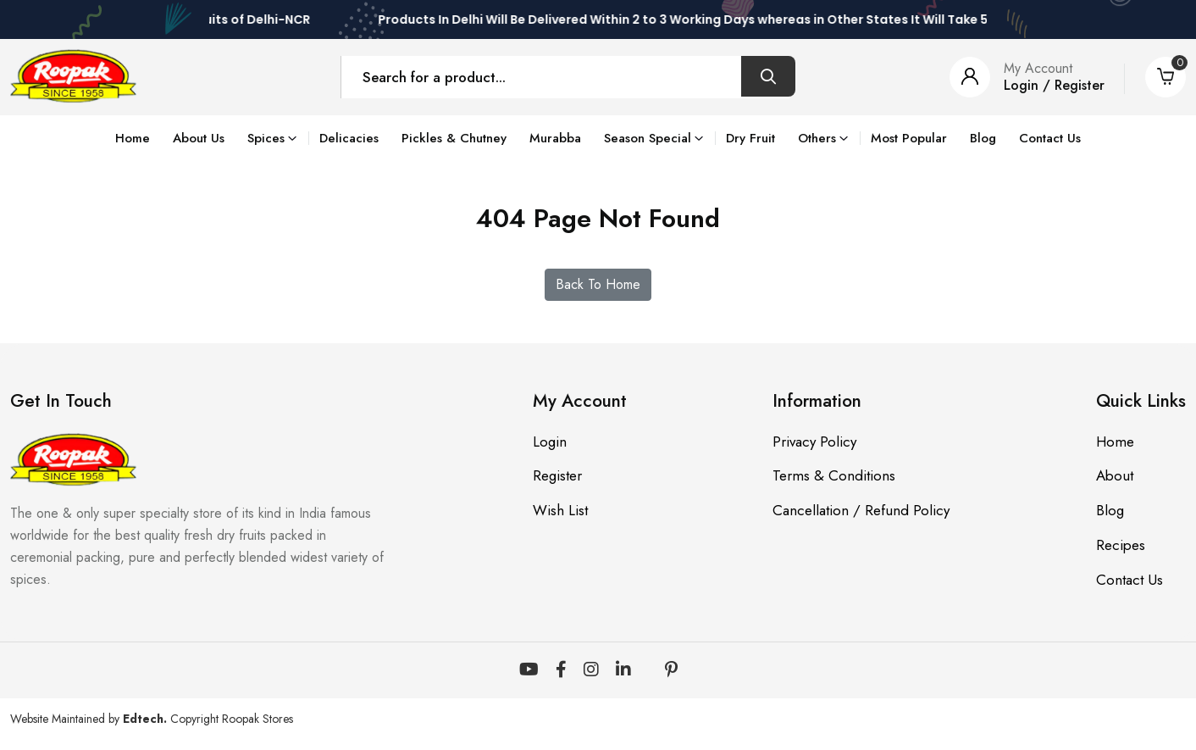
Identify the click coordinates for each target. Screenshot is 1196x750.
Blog (983, 138)
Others (817, 138)
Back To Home (598, 284)
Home (132, 138)
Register (557, 476)
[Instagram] (591, 670)
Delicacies (349, 138)
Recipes (1120, 546)
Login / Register (1054, 85)
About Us (198, 138)
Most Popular (909, 138)
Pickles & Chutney (454, 138)
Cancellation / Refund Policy (861, 511)
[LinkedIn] (623, 670)
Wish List (560, 511)
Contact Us (1050, 138)
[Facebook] (561, 670)
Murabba (555, 138)
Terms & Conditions (833, 476)
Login (550, 441)
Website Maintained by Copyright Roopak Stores (151, 718)
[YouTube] (529, 670)
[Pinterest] (671, 670)
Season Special (647, 138)
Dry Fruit (750, 138)
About (1114, 476)
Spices (266, 138)
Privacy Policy (814, 441)
